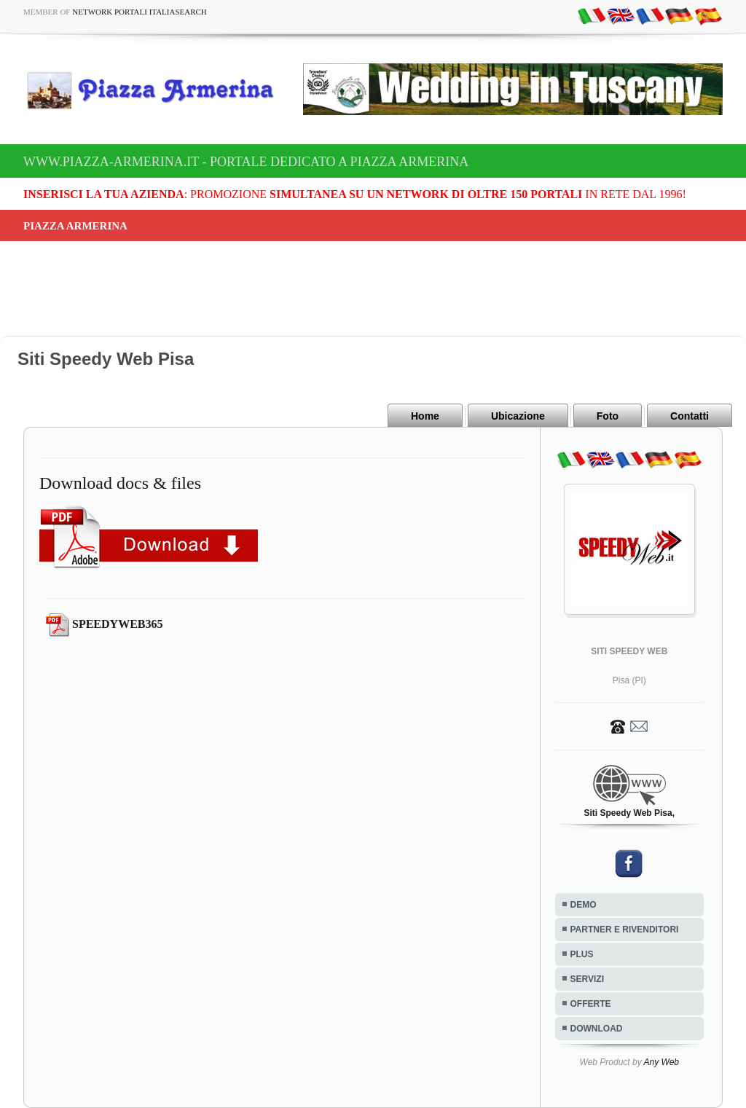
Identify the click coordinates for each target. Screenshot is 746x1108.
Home (425, 416)
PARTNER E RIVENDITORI (624, 929)
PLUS (582, 954)
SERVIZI (587, 979)
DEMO (583, 905)
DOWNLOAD (596, 1028)
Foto (608, 416)
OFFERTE (590, 1004)
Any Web (661, 1062)
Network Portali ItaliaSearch (139, 11)
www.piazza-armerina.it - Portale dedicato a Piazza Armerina (245, 161)
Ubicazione (518, 416)
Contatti (689, 416)
